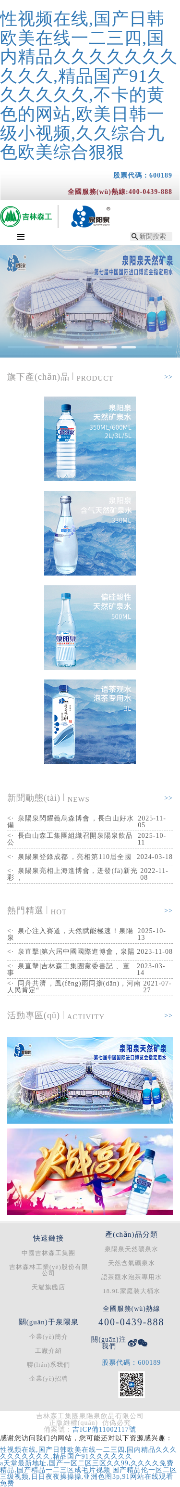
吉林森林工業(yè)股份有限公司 (48, 1270)
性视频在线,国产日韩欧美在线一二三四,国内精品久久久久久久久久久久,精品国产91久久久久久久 (88, 1453)
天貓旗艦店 (48, 1287)
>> (168, 377)
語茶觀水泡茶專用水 (131, 1277)
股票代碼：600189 (142, 175)
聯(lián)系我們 (48, 1364)
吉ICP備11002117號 (104, 1429)
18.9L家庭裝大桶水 (131, 1291)
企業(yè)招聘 (48, 1378)
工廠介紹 (48, 1350)
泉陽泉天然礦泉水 (131, 1249)
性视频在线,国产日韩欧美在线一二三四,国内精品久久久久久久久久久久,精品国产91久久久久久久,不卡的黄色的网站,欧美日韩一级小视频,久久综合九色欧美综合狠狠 (89, 85)
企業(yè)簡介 (48, 1336)
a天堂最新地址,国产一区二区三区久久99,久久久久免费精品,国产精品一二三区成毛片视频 (87, 1467)
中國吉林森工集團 (48, 1252)
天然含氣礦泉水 (131, 1263)
